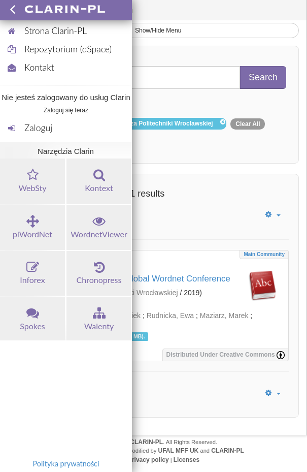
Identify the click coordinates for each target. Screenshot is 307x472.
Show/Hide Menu (154, 30)
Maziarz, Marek (224, 315)
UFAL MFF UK (178, 450)
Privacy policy (148, 459)
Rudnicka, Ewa (170, 315)
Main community (264, 254)
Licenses (186, 459)
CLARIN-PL (146, 442)
